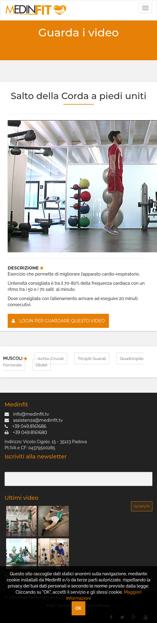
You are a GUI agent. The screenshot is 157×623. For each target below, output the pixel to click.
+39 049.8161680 (26, 432)
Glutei (41, 364)
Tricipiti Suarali (92, 358)
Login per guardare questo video (58, 321)
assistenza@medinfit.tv (34, 419)
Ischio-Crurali (51, 358)
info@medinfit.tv (27, 413)
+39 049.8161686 (25, 425)
